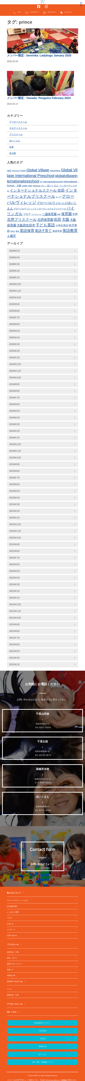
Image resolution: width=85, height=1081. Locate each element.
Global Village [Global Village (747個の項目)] (38, 170)
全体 (11, 147)
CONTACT (32, 12)
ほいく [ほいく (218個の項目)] (43, 186)
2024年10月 (15, 377)
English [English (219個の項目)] (23, 171)
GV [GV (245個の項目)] (41, 182)
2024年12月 (15, 364)
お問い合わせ (12, 935)
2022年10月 (15, 538)
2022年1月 (14, 598)
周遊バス (10, 970)
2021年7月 (14, 638)
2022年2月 (14, 591)
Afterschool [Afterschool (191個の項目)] (16, 171)
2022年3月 (14, 584)
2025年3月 (14, 344)
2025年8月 (14, 311)
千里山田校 (42, 1031)
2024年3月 (14, 424)
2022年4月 (14, 578)
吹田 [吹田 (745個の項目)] (57, 219)
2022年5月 (14, 571)
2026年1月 (14, 277)
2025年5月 (14, 331)
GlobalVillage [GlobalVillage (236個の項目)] (55, 171)
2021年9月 (14, 624)
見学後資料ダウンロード (42, 1023)
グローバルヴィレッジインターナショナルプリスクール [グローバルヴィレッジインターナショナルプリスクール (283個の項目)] (40, 209)
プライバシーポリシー (53, 1080)
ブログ (9, 918)
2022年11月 (15, 531)
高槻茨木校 (42, 1046)
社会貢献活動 (12, 906)
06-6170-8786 (43, 810)
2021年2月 (14, 664)
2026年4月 (14, 257)
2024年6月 (14, 404)
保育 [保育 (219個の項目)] (59, 214)
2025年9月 (14, 304)
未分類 (12, 153)
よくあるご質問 (13, 912)
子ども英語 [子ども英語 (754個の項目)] (45, 225)
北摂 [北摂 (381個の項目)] (75, 214)
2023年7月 (14, 477)
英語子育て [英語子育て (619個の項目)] (43, 231)
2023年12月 (15, 444)
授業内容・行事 (13, 995)
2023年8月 (14, 471)
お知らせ (10, 924)
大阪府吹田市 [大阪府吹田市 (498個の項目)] (26, 225)
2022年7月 (14, 558)
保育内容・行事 (13, 952)
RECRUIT (49, 12)
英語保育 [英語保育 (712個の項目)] (27, 231)
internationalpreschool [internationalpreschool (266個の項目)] (53, 182)
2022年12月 (15, 524)
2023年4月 (14, 498)
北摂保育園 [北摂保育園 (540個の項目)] (45, 219)
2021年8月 (14, 631)
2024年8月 (14, 391)
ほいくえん (14, 141)
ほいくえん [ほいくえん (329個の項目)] (53, 185)
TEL (17, 12)
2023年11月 (15, 451)
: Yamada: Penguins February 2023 (39, 98)
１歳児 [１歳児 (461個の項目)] (11, 235)
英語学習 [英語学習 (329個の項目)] (57, 231)
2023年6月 (14, 484)
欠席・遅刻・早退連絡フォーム (42, 1062)
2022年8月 (14, 551)
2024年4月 (14, 417)
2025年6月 (14, 324)
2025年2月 (14, 351)
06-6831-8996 (43, 727)
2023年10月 (15, 457)
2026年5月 (14, 251)
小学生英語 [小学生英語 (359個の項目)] (62, 225)
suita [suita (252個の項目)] (30, 186)
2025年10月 (15, 297)
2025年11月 (15, 291)
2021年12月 (15, 604)
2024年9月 (14, 384)
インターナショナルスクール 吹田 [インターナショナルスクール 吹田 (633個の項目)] (37, 190)
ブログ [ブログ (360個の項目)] (27, 214)
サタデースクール (18, 128)
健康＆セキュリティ (14, 964)
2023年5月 (14, 491)
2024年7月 (14, 397)
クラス (9, 989)
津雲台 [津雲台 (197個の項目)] (12, 231)
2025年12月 (15, 284)
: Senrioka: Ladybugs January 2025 (39, 55)
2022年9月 (14, 544)
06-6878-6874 (43, 755)
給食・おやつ (12, 958)
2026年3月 (14, 264)
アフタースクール (18, 122)
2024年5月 (14, 411)
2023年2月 (14, 511)
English (66, 12)
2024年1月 (14, 437)
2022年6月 (14, 564)
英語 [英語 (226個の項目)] (17, 231)
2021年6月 (14, 644)
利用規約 (64, 1080)
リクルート (11, 930)
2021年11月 (15, 611)
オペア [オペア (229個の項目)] (58, 197)
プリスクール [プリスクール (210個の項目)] (36, 214)
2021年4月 (14, 658)
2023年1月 (14, 518)
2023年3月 (14, 504)
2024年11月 (15, 371)
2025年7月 (14, 317)
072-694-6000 (43, 783)
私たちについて (14, 893)
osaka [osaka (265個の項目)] (24, 186)
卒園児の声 (11, 975)
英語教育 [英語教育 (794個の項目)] (70, 230)
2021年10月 (15, 618)
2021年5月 (14, 651)
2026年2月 (14, 271)
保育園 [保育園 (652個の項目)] (66, 214)
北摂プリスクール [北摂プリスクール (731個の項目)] (22, 219)
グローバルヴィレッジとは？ (18, 900)
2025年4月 (14, 337)
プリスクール (16, 134)
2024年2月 (14, 431)
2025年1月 (14, 357)
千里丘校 (42, 1038)
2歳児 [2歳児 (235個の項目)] (9, 171)
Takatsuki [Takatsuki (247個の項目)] (37, 186)
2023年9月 (14, 464)
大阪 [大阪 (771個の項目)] (65, 219)
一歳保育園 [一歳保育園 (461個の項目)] (49, 214)
